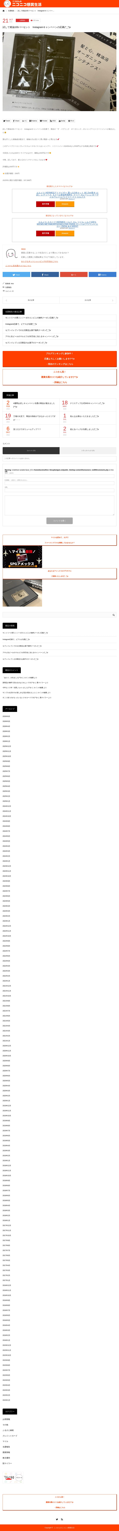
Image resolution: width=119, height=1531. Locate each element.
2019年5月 (6, 1141)
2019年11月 (7, 1111)
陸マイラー (7, 1463)
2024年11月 (7, 811)
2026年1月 (6, 741)
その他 (5, 1425)
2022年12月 (7, 926)
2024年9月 (6, 821)
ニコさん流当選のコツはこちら (18, 266)
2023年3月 (6, 911)
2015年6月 (6, 1375)
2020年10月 (7, 1056)
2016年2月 (6, 1335)
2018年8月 (6, 1185)
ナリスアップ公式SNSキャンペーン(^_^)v (87, 403)
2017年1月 (6, 1280)
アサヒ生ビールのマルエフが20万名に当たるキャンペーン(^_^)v (31, 336)
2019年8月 (6, 1126)
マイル (5, 1441)
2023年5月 (6, 901)
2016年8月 (6, 1305)
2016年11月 (7, 1290)
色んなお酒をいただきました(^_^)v (84, 416)
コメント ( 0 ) (31, 450)
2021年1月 (6, 1041)
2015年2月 (6, 1395)
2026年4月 (6, 726)
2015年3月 (6, 1390)
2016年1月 (6, 1340)
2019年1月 (6, 1161)
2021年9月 (6, 1001)
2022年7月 (6, 951)
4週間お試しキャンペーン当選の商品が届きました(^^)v (34, 405)
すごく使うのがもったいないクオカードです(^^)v (20, 698)
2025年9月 (6, 761)
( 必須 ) (9, 473)
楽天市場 (45, 204)
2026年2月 (6, 736)
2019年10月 (7, 1116)
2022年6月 (6, 956)
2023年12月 (7, 866)
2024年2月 (6, 856)
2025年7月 (6, 771)
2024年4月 (6, 846)
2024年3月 (6, 851)
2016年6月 (6, 1315)
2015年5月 (6, 1380)
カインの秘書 (29, 678)
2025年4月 (6, 786)
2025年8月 (6, 766)
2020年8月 (6, 1066)
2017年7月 (6, 1250)
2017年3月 (6, 1270)
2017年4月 (6, 1265)
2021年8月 (6, 1006)
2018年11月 (7, 1170)
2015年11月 (7, 1350)
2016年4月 (6, 1325)
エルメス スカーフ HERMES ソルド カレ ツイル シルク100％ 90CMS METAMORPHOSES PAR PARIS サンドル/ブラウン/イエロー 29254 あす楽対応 (67, 224)
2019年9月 (6, 1121)
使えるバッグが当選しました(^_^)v (84, 429)
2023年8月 (6, 886)
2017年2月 (6, 1275)
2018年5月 (6, 1200)
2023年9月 (6, 881)
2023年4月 (6, 906)
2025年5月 (6, 781)
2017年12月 (7, 1225)
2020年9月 (6, 1061)
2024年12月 (7, 806)
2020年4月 (6, 1086)
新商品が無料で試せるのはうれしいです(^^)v (18, 683)
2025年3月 (6, 791)
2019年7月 (6, 1131)
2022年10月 (7, 936)
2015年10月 (7, 1355)
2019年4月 (6, 1146)
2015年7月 (6, 1370)
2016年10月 (7, 1295)
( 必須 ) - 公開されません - (16, 480)
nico (12, 284)
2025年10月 (7, 756)
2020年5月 (6, 1081)
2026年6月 (6, 716)
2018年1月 (6, 1220)
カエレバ (72, 199)
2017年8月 (6, 1245)
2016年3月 (6, 1330)
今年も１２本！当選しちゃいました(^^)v (17, 688)
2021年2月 (6, 1036)
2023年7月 (6, 891)
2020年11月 (7, 1051)
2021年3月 (6, 1031)
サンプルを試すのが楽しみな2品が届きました (19, 693)
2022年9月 (6, 941)
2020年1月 (6, 1101)
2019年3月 (6, 1151)
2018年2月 (6, 1215)
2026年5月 (6, 721)
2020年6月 (6, 1076)
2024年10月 (7, 816)
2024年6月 (6, 836)
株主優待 (6, 1458)
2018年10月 (7, 1175)
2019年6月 (6, 1136)
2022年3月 (6, 971)
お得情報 (6, 1419)
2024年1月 (6, 861)
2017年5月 (6, 1260)
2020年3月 (6, 1091)
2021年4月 (6, 1026)
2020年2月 (6, 1096)
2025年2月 (6, 796)
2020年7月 (6, 1071)
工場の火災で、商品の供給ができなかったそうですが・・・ (34, 418)
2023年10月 (7, 876)
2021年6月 (6, 1016)
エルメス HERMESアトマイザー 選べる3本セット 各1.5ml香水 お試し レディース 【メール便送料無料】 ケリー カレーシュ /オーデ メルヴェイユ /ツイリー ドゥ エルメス (67, 195)
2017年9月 (6, 1240)
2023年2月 (6, 916)
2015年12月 (7, 1345)
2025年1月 (6, 801)
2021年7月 (6, 1011)
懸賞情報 (6, 1452)
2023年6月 (6, 896)
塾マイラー (41, 683)
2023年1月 (6, 921)
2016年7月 (6, 1310)
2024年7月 (6, 831)
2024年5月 (6, 841)
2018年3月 (6, 1210)
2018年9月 (6, 1180)
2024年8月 (6, 826)
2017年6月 (6, 1255)
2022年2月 (6, 976)
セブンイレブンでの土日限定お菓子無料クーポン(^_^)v (28, 330)
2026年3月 (6, 731)
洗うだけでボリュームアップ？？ (27, 429)
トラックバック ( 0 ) (88, 450)
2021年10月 (7, 996)
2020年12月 (7, 1046)
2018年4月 (6, 1205)
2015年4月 (6, 1385)
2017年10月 (7, 1235)
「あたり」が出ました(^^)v (12, 678)
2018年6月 (6, 1195)
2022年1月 (6, 981)
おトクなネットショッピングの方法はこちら (39, 261)
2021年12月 (7, 986)
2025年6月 (6, 776)
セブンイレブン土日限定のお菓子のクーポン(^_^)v (26, 343)
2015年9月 (6, 1360)
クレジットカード (10, 1436)
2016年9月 (6, 1300)
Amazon (65, 204)
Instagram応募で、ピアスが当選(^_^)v (21, 324)
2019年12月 (7, 1106)
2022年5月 (6, 961)
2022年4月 (6, 966)
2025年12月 (7, 746)
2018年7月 (6, 1190)
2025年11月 (7, 751)
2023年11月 (7, 871)
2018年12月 (7, 1166)
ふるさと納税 (8, 1430)
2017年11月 (7, 1230)
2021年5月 (6, 1021)
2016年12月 (7, 1285)
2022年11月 (7, 931)
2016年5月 (6, 1320)
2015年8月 (6, 1365)
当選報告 (22, 20)
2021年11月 (7, 991)
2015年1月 (6, 1400)
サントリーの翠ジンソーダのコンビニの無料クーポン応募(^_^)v (31, 318)
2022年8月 (6, 946)
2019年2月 (6, 1156)
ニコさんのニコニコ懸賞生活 (64, 1528)
